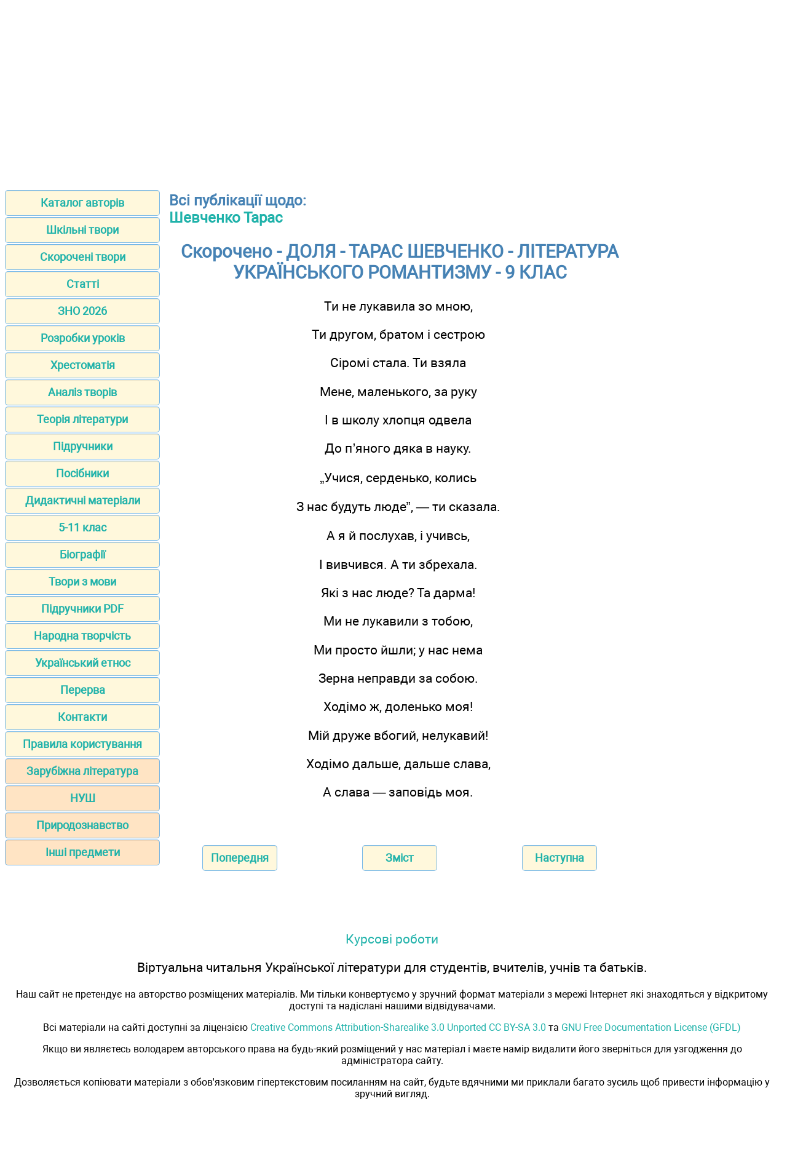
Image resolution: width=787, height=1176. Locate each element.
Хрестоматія (82, 365)
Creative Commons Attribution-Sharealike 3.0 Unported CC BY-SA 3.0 (398, 1027)
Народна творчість (82, 635)
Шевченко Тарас (226, 217)
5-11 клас (82, 527)
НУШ (82, 798)
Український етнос (82, 662)
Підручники (83, 446)
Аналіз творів (82, 392)
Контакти (82, 716)
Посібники (82, 473)
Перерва (82, 689)
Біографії (82, 554)
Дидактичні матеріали (82, 500)
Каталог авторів (82, 202)
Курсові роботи (392, 939)
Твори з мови (82, 581)
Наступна (559, 857)
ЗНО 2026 (82, 310)
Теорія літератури (82, 419)
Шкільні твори (82, 229)
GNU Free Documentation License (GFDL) (651, 1027)
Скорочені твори (82, 256)
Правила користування (82, 743)
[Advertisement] (393, 91)
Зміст (400, 857)
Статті (82, 283)
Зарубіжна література (82, 771)
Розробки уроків (83, 338)
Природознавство (82, 825)
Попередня (240, 857)
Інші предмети (82, 852)
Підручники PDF (82, 608)
